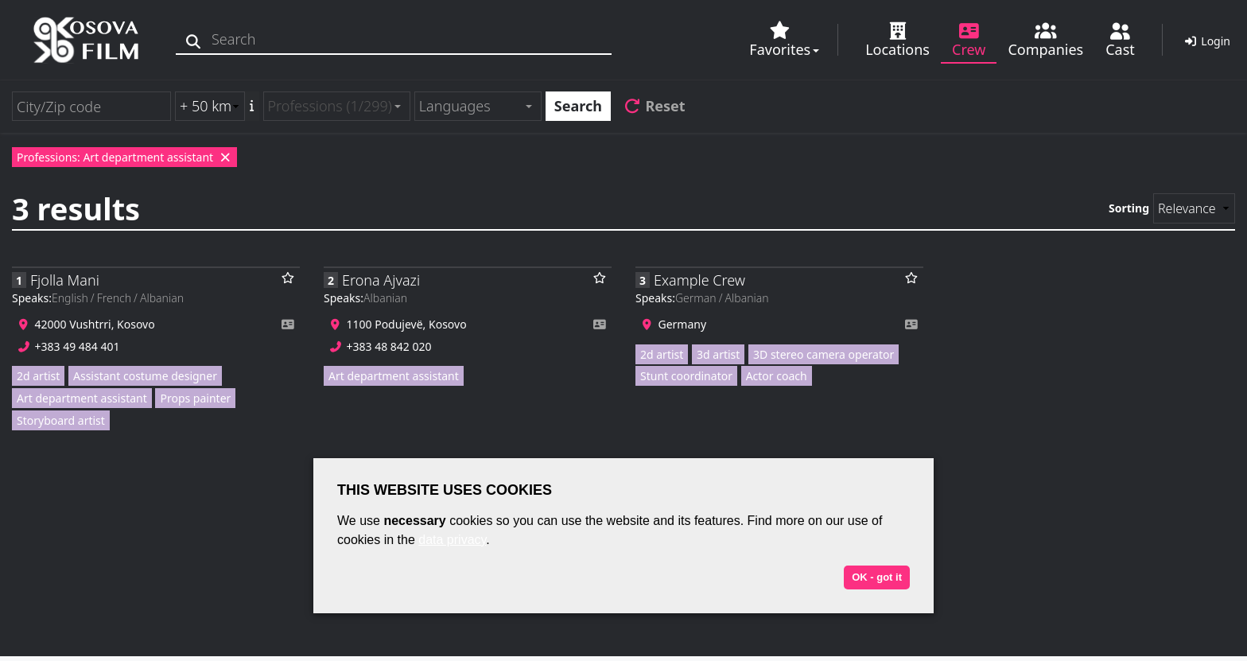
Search (578, 105)
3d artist (718, 354)
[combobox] (336, 106)
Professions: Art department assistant (124, 157)
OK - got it (877, 577)
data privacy (452, 539)
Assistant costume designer (145, 375)
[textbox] (471, 106)
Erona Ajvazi (381, 280)
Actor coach (776, 375)
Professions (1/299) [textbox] (330, 105)
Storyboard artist (61, 420)
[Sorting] (1194, 208)
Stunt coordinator (686, 375)
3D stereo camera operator (823, 354)
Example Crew (699, 280)
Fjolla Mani (64, 280)
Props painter (195, 398)
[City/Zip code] (91, 106)
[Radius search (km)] (210, 106)
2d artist (38, 375)
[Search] (197, 39)
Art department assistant (82, 398)
